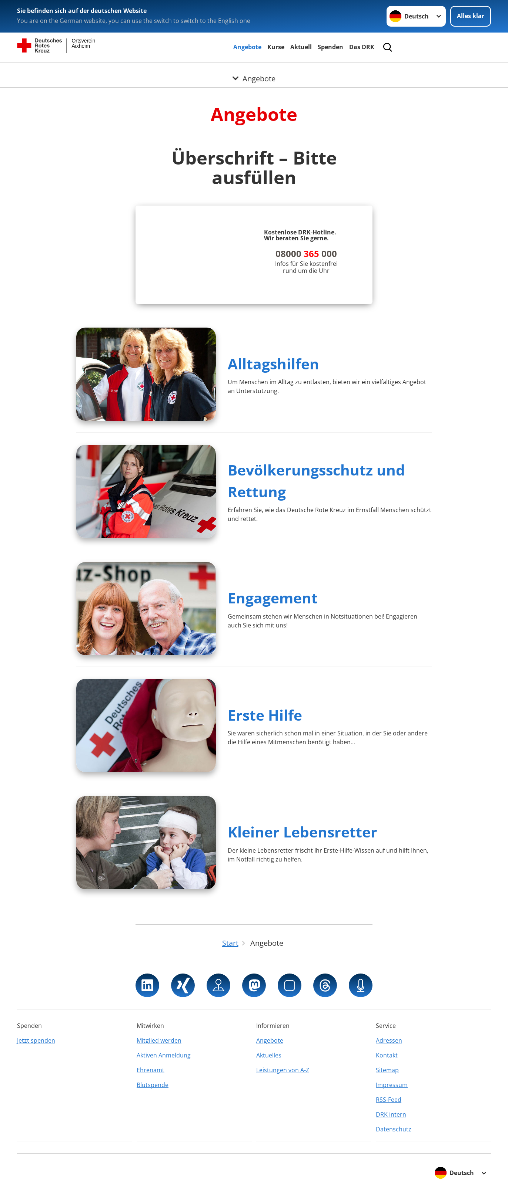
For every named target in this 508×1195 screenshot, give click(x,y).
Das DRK (361, 47)
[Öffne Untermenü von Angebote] (254, 71)
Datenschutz (393, 1129)
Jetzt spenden (36, 1040)
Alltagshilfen (273, 363)
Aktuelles (268, 1055)
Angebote (247, 47)
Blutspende (152, 1085)
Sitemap (387, 1070)
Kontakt (387, 1055)
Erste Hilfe (265, 715)
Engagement (273, 597)
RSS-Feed (388, 1100)
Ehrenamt (150, 1070)
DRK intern (391, 1114)
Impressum (392, 1085)
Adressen (389, 1040)
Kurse (275, 47)
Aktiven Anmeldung (164, 1055)
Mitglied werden (159, 1040)
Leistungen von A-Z (282, 1070)
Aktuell (301, 47)
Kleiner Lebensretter (302, 832)
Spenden (330, 47)
